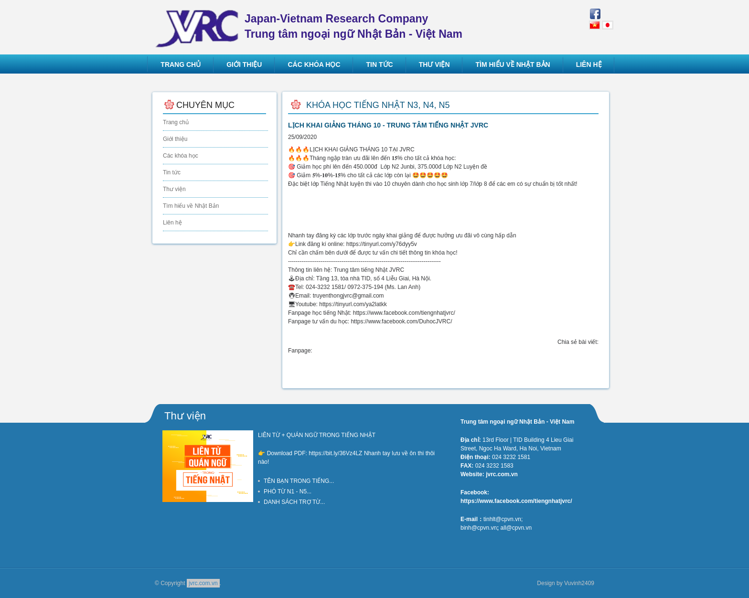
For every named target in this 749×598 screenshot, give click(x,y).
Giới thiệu (175, 139)
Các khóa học (180, 155)
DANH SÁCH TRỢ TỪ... (294, 502)
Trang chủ (176, 122)
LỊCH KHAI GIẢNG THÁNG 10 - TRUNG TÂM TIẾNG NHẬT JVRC (388, 125)
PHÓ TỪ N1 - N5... (287, 491)
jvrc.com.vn (203, 583)
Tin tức (172, 172)
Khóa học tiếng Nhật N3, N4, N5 (377, 105)
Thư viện (174, 189)
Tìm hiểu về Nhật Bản (191, 206)
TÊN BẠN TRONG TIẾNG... (299, 481)
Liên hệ (172, 222)
